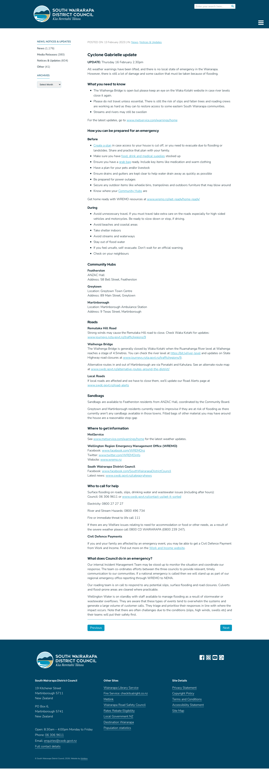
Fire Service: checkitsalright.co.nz (126, 695)
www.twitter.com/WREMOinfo (119, 455)
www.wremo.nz (111, 459)
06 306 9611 (54, 736)
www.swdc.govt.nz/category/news (129, 475)
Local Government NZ (118, 718)
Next (226, 628)
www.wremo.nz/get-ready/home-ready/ (173, 199)
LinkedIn (228, 657)
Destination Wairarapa (119, 723)
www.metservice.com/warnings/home (152, 120)
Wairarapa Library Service (121, 689)
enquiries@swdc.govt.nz (60, 742)
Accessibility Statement (188, 706)
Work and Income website (167, 548)
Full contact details (48, 748)
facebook (202, 657)
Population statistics (117, 729)
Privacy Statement (184, 689)
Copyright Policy (183, 695)
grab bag (125, 162)
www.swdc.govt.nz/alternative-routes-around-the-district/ (130, 369)
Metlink (109, 700)
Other (40, 67)
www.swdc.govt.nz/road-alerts (108, 385)
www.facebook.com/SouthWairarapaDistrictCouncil (136, 471)
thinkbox (84, 760)
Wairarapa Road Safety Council (125, 706)
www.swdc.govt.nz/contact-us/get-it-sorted (151, 497)
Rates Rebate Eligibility (119, 712)
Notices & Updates (49, 60)
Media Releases (47, 54)
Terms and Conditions (187, 700)
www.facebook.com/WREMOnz (123, 450)
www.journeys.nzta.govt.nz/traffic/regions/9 (116, 337)
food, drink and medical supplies (143, 156)
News (40, 48)
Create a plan (102, 145)
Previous (96, 628)
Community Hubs (130, 191)
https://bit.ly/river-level (186, 353)
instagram (208, 657)
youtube (215, 657)
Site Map (178, 712)
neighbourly (221, 657)
